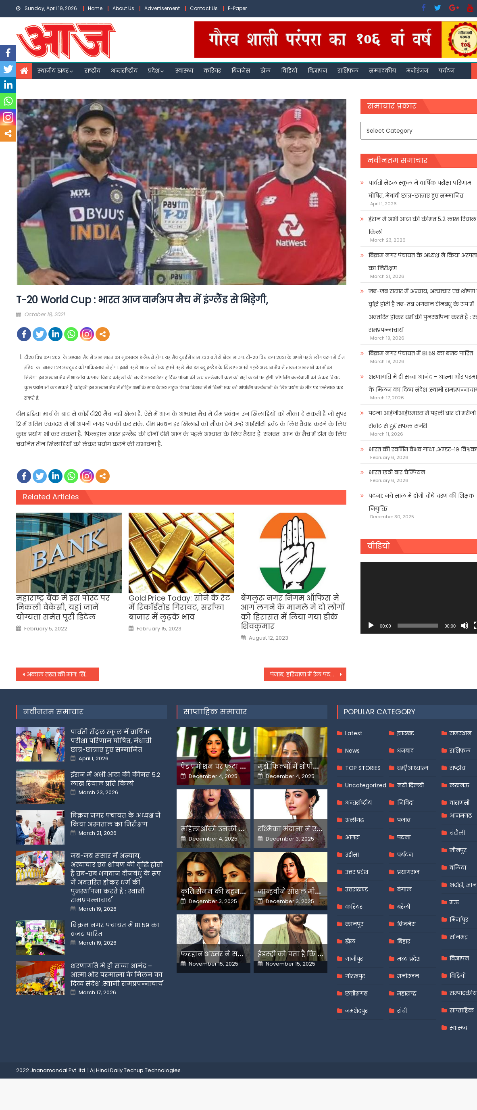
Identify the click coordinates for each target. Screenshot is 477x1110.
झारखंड (405, 733)
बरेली (403, 907)
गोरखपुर (355, 976)
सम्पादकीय (382, 71)
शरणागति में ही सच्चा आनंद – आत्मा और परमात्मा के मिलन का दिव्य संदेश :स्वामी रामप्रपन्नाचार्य (117, 975)
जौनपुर (458, 850)
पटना (403, 837)
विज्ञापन (317, 71)
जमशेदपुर (356, 1011)
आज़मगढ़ (461, 816)
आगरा (352, 837)
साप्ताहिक (462, 1010)
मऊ (454, 902)
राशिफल (347, 71)
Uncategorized (365, 785)
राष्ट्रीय (92, 71)
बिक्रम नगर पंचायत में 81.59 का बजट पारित (421, 353)
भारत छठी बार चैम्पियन (397, 472)
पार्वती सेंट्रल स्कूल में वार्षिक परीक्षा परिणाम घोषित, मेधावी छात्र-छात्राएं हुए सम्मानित (111, 741)
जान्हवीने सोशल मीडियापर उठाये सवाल (316, 891)
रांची (402, 1011)
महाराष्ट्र (407, 993)
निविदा (405, 803)
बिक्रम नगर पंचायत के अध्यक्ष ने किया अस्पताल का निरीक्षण (115, 819)
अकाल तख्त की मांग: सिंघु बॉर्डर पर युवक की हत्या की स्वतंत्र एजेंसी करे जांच (63, 674)
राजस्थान (460, 733)
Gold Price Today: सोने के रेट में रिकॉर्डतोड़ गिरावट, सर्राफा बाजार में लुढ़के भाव (179, 607)
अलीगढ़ (354, 820)
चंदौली (457, 833)
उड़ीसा (352, 855)
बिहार (403, 941)
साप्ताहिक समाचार (215, 712)
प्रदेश (153, 71)
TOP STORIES (363, 768)
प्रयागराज (408, 872)
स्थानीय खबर (53, 71)
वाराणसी (459, 803)
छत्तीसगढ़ (356, 993)
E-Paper (237, 8)
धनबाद (405, 751)
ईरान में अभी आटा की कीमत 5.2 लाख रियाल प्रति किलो (115, 779)
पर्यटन (446, 71)
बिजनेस (240, 71)
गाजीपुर (354, 959)
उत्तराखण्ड (356, 889)
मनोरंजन (417, 71)
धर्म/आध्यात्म (412, 768)
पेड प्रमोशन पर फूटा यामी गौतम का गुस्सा (242, 766)
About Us (123, 8)
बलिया (458, 868)
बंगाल (404, 889)
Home (95, 8)
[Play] (371, 626)
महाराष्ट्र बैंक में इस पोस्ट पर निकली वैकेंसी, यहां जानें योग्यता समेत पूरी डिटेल (63, 607)
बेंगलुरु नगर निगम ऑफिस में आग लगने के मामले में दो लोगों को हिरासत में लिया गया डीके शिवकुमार (293, 612)
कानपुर (354, 924)
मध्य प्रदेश (409, 959)
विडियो (289, 71)
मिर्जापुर (459, 920)
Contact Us (204, 8)
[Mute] (464, 626)
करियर (212, 71)
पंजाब (403, 820)
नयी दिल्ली (410, 785)
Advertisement (162, 8)
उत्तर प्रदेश (356, 872)
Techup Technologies (152, 1070)
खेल (265, 71)
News (352, 751)
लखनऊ (459, 785)
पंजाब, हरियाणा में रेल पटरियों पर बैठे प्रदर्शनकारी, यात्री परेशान (308, 674)
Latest (353, 733)
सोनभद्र (459, 937)
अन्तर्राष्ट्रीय (124, 71)
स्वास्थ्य (184, 71)
